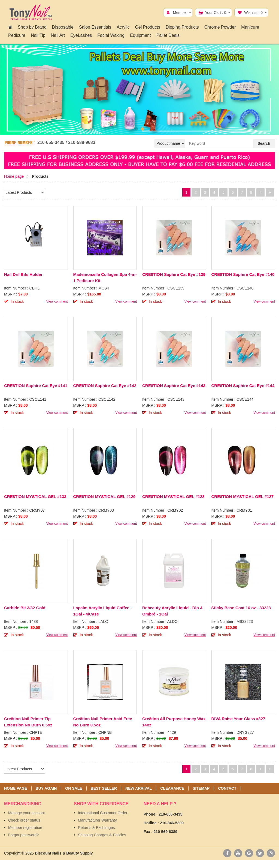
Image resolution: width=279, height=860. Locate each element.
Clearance (172, 788)
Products (40, 176)
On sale (73, 788)
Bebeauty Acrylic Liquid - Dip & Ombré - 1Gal (172, 610)
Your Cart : (215, 12)
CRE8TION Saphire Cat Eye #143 (173, 385)
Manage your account (26, 813)
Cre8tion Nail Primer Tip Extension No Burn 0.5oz (28, 721)
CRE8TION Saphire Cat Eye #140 (243, 274)
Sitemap (201, 788)
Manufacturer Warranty (97, 820)
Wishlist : (253, 12)
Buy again (46, 788)
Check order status (24, 820)
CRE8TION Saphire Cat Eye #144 (243, 385)
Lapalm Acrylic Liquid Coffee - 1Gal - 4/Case (102, 610)
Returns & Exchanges (96, 827)
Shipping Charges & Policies (102, 835)
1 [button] (136, 129)
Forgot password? (23, 835)
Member (180, 12)
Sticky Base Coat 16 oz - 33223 (241, 607)
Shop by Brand (32, 27)
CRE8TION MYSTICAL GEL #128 (173, 496)
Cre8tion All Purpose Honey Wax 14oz (173, 721)
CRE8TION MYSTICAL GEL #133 (35, 496)
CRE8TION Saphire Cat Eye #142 (105, 385)
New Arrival (138, 788)
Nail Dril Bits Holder (23, 274)
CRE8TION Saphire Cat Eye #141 (35, 385)
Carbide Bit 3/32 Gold (25, 607)
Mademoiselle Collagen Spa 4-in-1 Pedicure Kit (105, 277)
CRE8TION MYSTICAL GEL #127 (242, 496)
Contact (227, 788)
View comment (57, 301)
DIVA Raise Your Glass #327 (238, 718)
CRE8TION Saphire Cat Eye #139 (173, 274)
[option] (139, 89)
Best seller (104, 788)
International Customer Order (102, 813)
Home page (14, 176)
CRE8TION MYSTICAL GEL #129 (104, 496)
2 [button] (142, 129)
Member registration (25, 827)
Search (263, 143)
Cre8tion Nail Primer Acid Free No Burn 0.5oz (102, 721)
